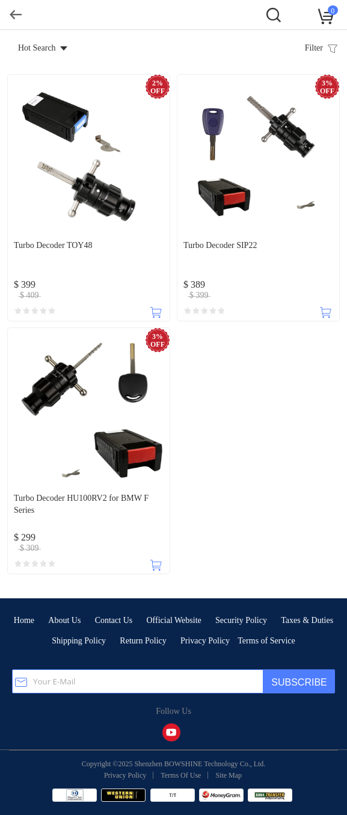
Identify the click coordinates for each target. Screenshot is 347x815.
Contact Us (114, 620)
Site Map (228, 775)
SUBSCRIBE (299, 682)
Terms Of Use (181, 775)
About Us (64, 620)
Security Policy (241, 620)
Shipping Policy (79, 640)
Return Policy (143, 640)
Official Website (174, 620)
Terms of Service (266, 640)
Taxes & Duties (307, 620)
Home (24, 620)
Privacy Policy (205, 640)
